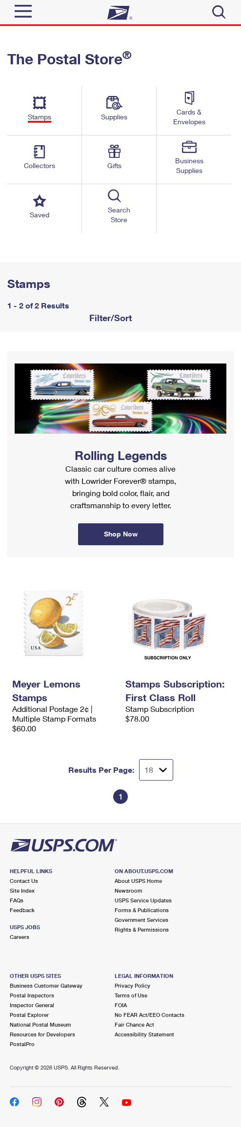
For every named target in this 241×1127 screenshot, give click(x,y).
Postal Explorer (29, 1015)
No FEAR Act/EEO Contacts (149, 1015)
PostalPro (22, 1044)
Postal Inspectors (32, 995)
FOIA (121, 1005)
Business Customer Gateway (46, 985)
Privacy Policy (132, 985)
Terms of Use (131, 995)
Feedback (22, 910)
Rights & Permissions (142, 929)
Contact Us (24, 881)
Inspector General (32, 1005)
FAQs (16, 900)
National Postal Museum (40, 1024)
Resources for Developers (42, 1034)
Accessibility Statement (144, 1034)
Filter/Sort (109, 317)
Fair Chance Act (134, 1024)
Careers (19, 937)
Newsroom (128, 890)
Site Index (22, 890)
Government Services (141, 920)
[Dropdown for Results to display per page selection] (156, 770)
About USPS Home (138, 881)
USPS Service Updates (143, 900)
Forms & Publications (142, 910)
